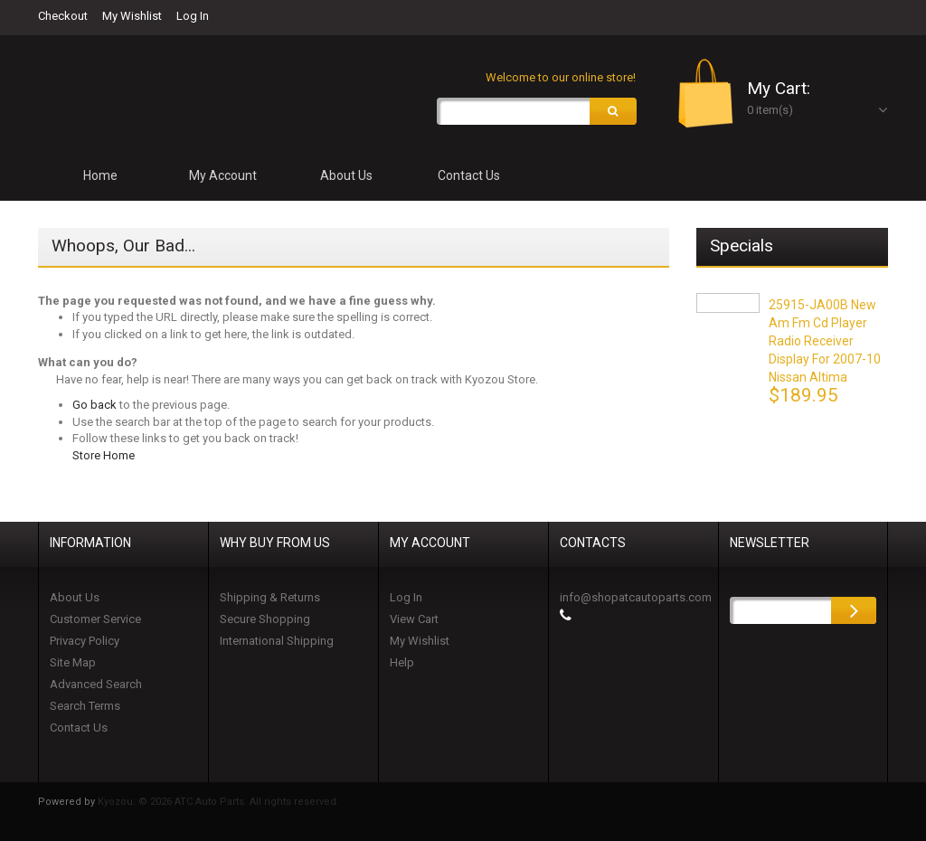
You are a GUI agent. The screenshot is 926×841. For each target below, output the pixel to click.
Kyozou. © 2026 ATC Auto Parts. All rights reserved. (218, 802)
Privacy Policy (84, 640)
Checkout (63, 16)
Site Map (73, 662)
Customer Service (95, 619)
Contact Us (79, 727)
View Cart (414, 619)
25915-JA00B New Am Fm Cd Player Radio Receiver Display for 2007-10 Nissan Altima (825, 341)
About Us (74, 597)
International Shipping (277, 640)
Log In (192, 16)
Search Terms (85, 706)
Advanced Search (96, 684)
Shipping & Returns (270, 597)
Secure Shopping (265, 619)
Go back (94, 405)
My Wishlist (132, 16)
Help (402, 662)
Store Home (103, 456)
